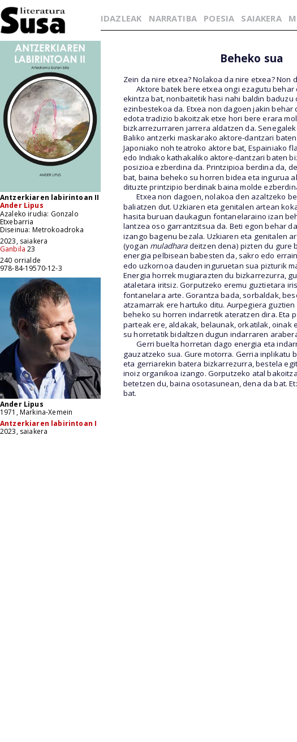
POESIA (219, 18)
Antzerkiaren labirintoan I (48, 423)
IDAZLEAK (121, 18)
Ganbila (12, 249)
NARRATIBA (173, 18)
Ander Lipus (22, 205)
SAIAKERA (261, 18)
